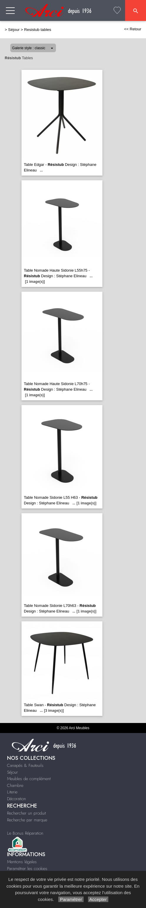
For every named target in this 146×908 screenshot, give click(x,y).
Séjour (14, 29)
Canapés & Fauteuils (25, 765)
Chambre (15, 785)
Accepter (98, 899)
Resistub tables (37, 29)
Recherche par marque (27, 820)
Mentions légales (22, 862)
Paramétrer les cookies (27, 868)
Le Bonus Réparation (25, 833)
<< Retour (132, 29)
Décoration (16, 798)
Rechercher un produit (26, 813)
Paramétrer (71, 899)
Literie (12, 792)
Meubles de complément (29, 778)
